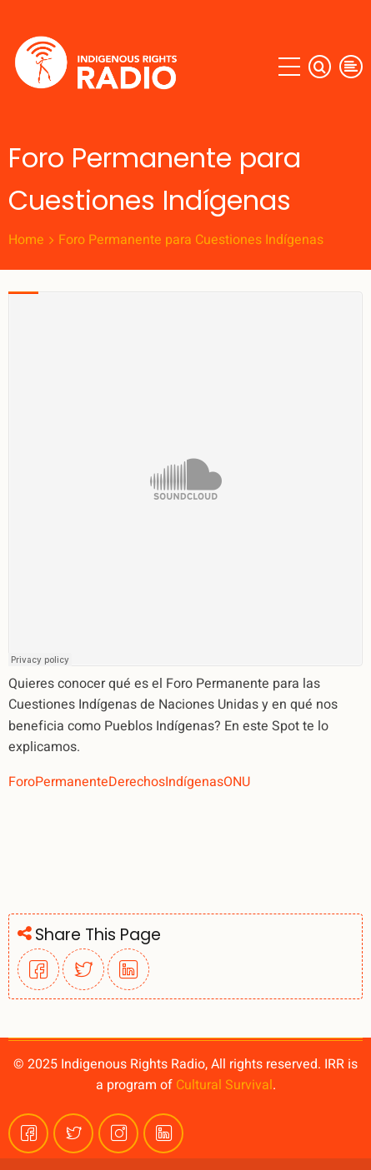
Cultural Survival (224, 1085)
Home (26, 239)
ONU (236, 782)
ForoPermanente (58, 782)
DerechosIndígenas (165, 782)
